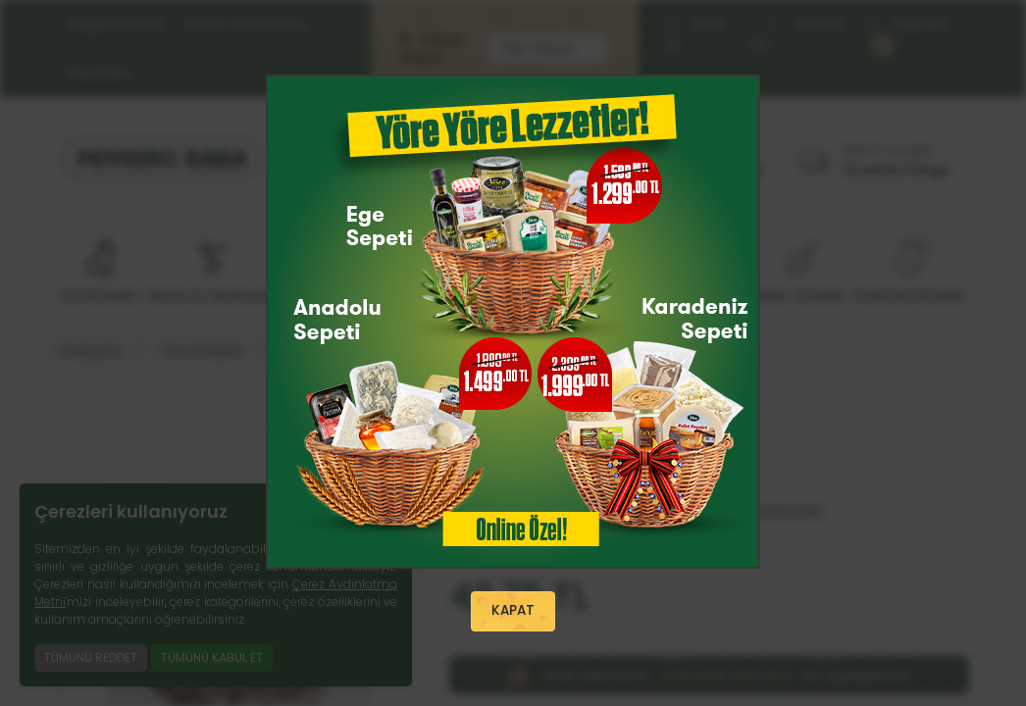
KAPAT (513, 612)
